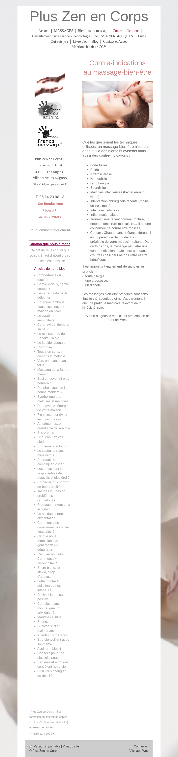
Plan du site (71, 746)
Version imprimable (45, 746)
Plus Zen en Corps (89, 16)
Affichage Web (139, 750)
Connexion (141, 746)
